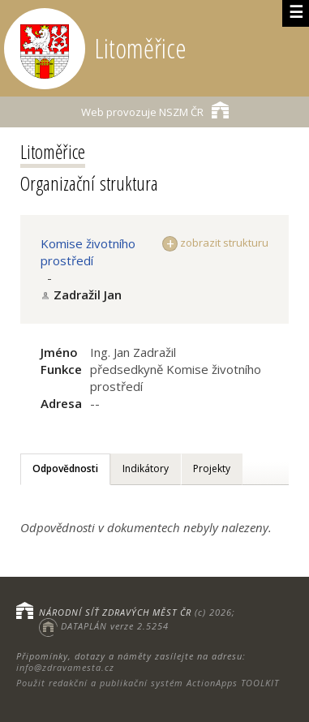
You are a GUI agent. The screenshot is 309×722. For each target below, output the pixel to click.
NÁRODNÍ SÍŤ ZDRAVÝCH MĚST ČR (115, 612)
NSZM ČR (155, 110)
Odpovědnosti (65, 468)
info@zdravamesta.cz (65, 667)
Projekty (211, 468)
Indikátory (145, 468)
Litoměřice (52, 151)
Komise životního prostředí (88, 252)
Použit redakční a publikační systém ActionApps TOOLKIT (147, 683)
